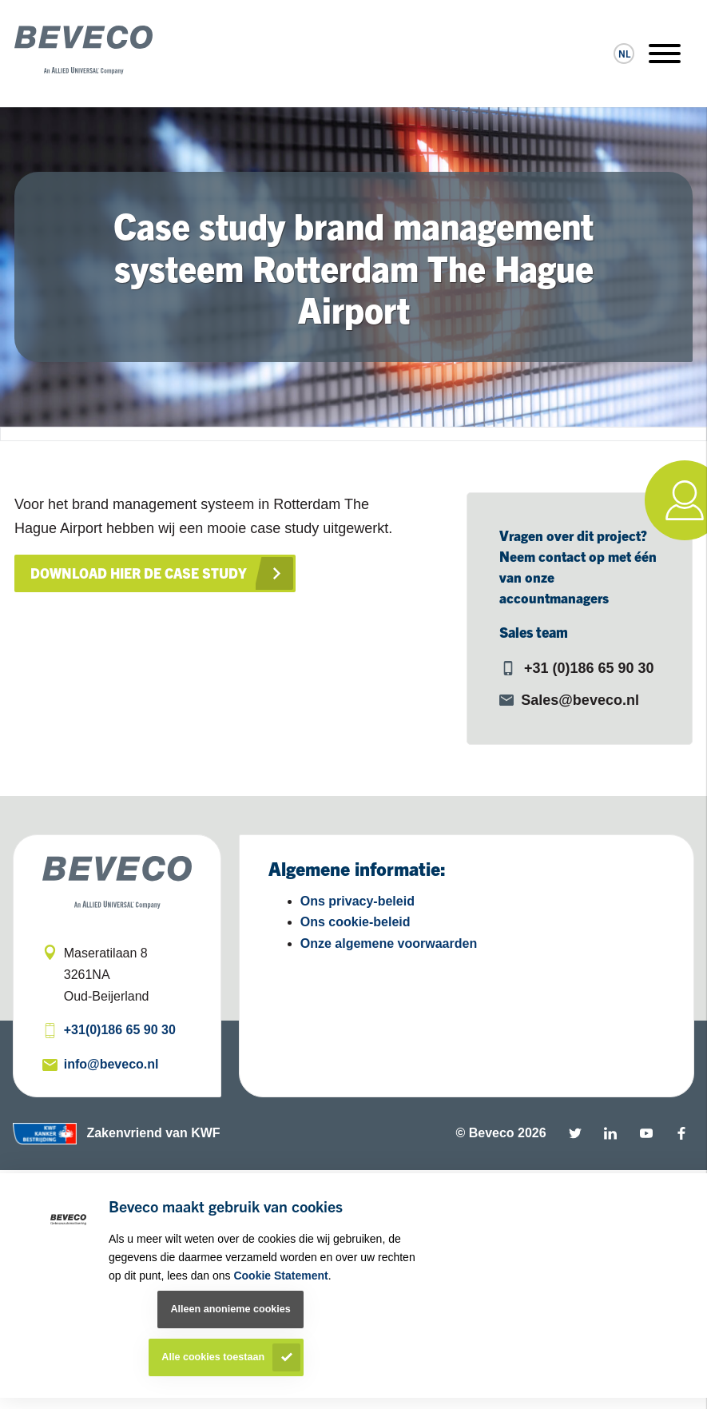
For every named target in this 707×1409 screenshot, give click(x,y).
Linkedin (610, 1133)
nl (624, 53)
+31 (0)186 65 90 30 (589, 668)
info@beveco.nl (111, 1064)
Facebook (681, 1133)
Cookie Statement (280, 1275)
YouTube (646, 1133)
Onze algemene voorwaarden (388, 943)
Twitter (575, 1133)
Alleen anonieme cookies (230, 1309)
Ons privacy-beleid (357, 901)
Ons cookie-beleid (355, 922)
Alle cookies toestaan (212, 1357)
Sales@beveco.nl (580, 700)
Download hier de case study (141, 572)
